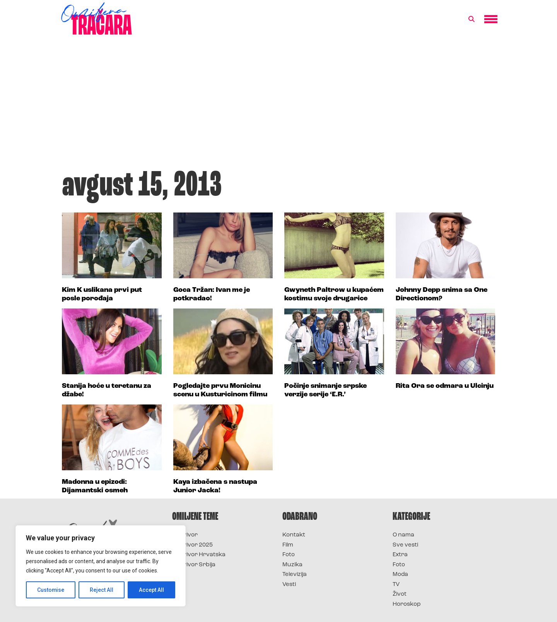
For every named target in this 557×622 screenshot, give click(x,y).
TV (396, 585)
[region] (100, 566)
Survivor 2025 (192, 545)
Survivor (185, 535)
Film (287, 545)
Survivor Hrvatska (199, 555)
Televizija (294, 574)
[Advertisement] (278, 106)
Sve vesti (405, 545)
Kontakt (293, 535)
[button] (471, 19)
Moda (400, 574)
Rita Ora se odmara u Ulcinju (445, 386)
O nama (403, 535)
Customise (51, 590)
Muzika (292, 565)
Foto (288, 555)
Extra (400, 555)
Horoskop (407, 604)
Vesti (289, 585)
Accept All (151, 590)
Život (400, 594)
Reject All (102, 590)
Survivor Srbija (193, 565)
